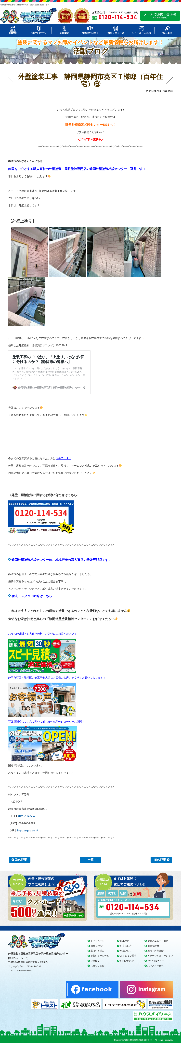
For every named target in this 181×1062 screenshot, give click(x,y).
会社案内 (64, 33)
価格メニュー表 (116, 33)
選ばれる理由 (97, 950)
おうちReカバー (155, 960)
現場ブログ (126, 950)
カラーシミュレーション (160, 955)
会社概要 (95, 960)
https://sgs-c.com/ (27, 830)
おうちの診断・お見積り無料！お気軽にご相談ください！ (42, 633)
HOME (13, 33)
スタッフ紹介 (97, 965)
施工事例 (167, 33)
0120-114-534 (26, 816)
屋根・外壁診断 (155, 950)
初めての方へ (38, 33)
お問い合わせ (127, 960)
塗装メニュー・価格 (157, 940)
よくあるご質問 (128, 955)
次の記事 (21, 859)
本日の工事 (13, 91)
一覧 (90, 859)
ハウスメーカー (155, 965)
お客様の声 (126, 945)
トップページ (97, 940)
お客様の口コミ (90, 33)
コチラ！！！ (63, 458)
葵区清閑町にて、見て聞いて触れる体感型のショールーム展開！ (46, 721)
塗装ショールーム (99, 955)
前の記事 (160, 859)
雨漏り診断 (153, 945)
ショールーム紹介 (141, 33)
